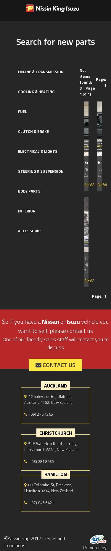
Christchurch (55, 432)
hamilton (55, 474)
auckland (55, 385)
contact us (55, 364)
